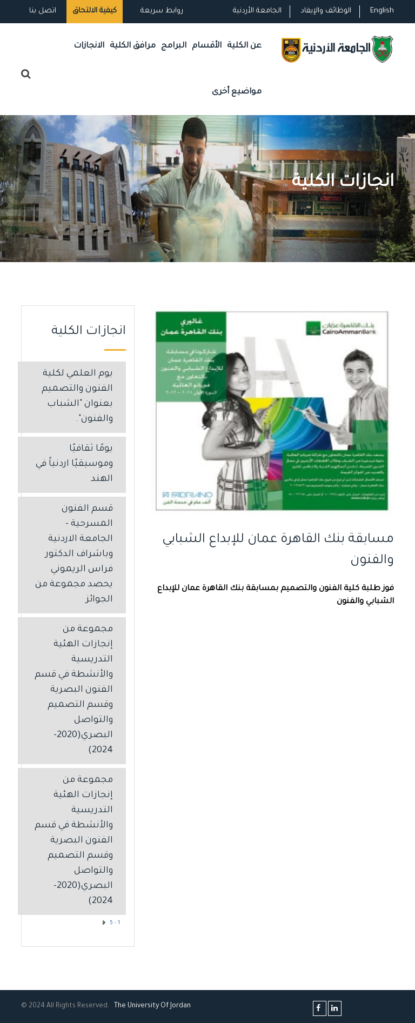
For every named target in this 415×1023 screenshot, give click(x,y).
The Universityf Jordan (152, 1006)
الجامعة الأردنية (257, 11)
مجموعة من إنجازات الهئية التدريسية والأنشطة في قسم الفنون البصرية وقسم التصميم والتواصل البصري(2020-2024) (74, 690)
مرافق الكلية (133, 46)
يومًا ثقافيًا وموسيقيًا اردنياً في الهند (74, 464)
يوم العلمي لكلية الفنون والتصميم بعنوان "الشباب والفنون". (77, 397)
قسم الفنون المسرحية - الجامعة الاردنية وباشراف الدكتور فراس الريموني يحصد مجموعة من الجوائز (74, 554)
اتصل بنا (42, 11)
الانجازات (88, 46)
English (382, 11)
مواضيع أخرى (237, 92)
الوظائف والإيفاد (325, 11)
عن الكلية (244, 46)
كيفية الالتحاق (94, 11)
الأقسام (207, 46)
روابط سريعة (160, 11)
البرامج (173, 46)
